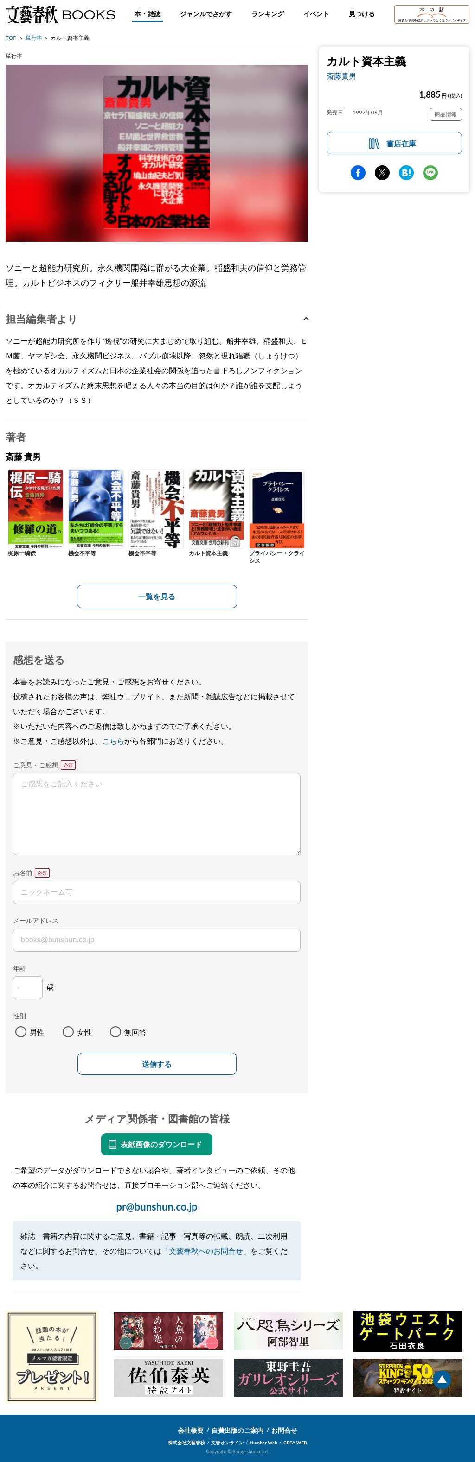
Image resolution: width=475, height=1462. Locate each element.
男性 (37, 1032)
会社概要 (191, 1430)
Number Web (263, 1442)
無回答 (135, 1032)
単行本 (34, 37)
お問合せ (284, 1430)
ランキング (267, 14)
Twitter (382, 172)
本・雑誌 (147, 14)
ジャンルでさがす (206, 14)
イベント (316, 14)
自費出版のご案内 (237, 1430)
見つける (362, 14)
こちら (113, 740)
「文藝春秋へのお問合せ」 (205, 1250)
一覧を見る (156, 596)
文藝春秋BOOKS (60, 14)
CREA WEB (295, 1442)
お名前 (22, 873)
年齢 (19, 968)
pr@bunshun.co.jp (156, 1206)
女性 (84, 1032)
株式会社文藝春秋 (186, 1442)
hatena (406, 172)
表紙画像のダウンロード (161, 1144)
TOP (11, 37)
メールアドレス (35, 920)
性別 (19, 1016)
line (430, 172)
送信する (157, 1064)
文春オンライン (227, 1442)
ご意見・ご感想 (35, 765)
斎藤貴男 (341, 75)
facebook (358, 172)
